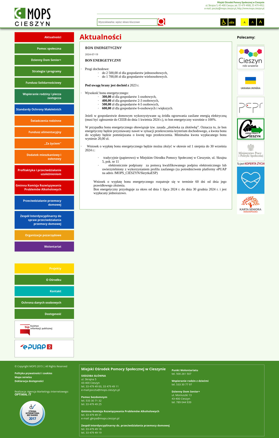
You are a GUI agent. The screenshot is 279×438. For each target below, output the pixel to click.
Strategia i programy (46, 71)
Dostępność (53, 314)
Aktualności (52, 37)
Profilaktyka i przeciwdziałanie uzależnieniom (39, 172)
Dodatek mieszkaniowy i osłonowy (44, 157)
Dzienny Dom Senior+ (46, 60)
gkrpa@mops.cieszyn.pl (104, 418)
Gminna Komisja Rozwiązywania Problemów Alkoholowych (38, 187)
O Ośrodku (53, 280)
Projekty (55, 268)
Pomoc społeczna (49, 48)
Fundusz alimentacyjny (45, 132)
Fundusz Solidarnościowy (43, 83)
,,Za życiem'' (52, 143)
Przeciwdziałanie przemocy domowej (42, 203)
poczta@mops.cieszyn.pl (105, 390)
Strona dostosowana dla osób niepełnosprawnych (224, 22)
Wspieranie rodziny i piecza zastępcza (42, 96)
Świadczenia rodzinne (46, 121)
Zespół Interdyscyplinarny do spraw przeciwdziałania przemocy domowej (40, 220)
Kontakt (55, 291)
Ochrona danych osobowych (41, 303)
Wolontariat (52, 247)
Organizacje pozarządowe (43, 235)
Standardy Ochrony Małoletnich (38, 109)
